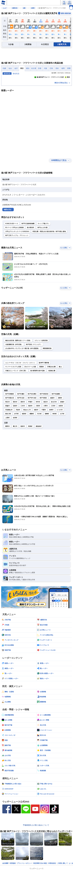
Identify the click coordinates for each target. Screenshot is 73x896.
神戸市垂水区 (9, 431)
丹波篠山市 (9, 443)
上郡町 (7, 451)
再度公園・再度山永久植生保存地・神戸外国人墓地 (49, 265)
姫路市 (52, 431)
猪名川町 (8, 447)
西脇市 (7, 439)
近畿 (24, 8)
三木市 (23, 439)
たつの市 (60, 443)
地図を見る (7, 243)
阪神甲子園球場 (44, 396)
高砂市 (30, 439)
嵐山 (60, 400)
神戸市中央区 (32, 431)
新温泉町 (39, 460)
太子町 (62, 447)
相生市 (45, 435)
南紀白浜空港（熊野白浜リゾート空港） (18, 374)
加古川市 (54, 435)
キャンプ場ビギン (43, 257)
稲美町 (24, 447)
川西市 (38, 439)
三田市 (53, 439)
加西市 (61, 439)
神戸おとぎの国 (42, 261)
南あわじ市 (27, 443)
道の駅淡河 (30, 261)
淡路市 (36, 443)
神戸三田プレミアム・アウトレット (16, 269)
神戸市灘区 (21, 427)
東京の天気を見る (62, 116)
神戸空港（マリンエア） (34, 378)
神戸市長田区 (44, 427)
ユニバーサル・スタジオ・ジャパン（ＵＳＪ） (20, 396)
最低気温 (16, 73)
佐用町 (15, 451)
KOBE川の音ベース (11, 257)
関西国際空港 (47, 382)
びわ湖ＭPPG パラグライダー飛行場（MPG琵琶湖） (22, 382)
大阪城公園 (51, 404)
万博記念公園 (51, 400)
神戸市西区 (43, 431)
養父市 (15, 460)
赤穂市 (62, 435)
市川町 (39, 447)
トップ (4, 8)
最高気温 (7, 73)
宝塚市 (15, 439)
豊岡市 (7, 460)
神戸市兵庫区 (32, 427)
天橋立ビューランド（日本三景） (16, 404)
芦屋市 (30, 435)
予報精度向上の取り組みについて (36, 859)
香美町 (30, 460)
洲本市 (23, 435)
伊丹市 (38, 435)
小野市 (45, 439)
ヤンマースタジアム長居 (13, 400)
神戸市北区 (21, 431)
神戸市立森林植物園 (28, 257)
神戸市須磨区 (56, 427)
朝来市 (23, 460)
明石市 (7, 435)
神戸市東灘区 (9, 427)
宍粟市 (44, 443)
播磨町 (32, 447)
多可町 (16, 447)
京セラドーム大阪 (30, 400)
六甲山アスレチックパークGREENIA (17, 265)
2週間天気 (14, 8)
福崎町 (47, 447)
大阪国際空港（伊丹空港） (14, 378)
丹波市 (18, 443)
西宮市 (15, 435)
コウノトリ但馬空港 (41, 374)
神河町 (54, 447)
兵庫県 (33, 8)
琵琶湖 (41, 400)
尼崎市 (60, 431)
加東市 (51, 443)
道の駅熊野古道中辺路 (37, 404)
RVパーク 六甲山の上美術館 (14, 261)
